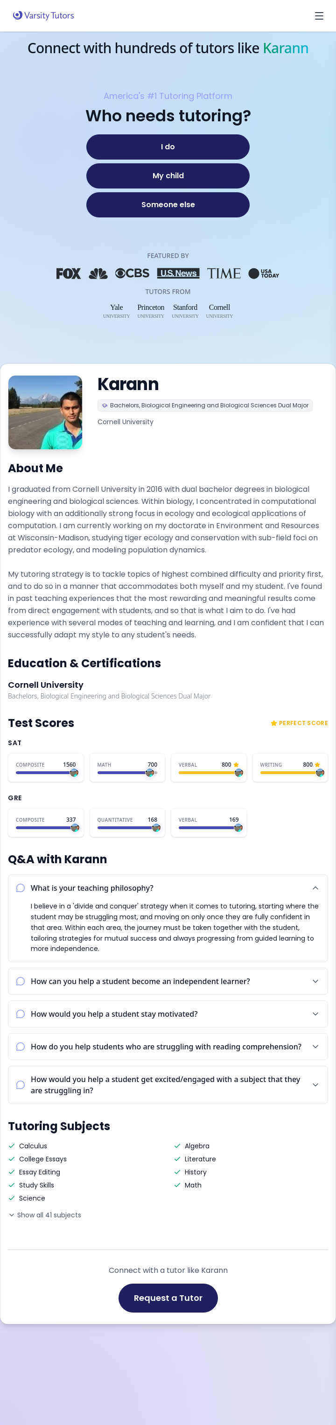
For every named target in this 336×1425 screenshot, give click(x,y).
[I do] (168, 147)
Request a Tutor (168, 1298)
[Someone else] (168, 204)
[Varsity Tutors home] (43, 16)
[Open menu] (319, 16)
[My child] (168, 176)
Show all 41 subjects (44, 1215)
